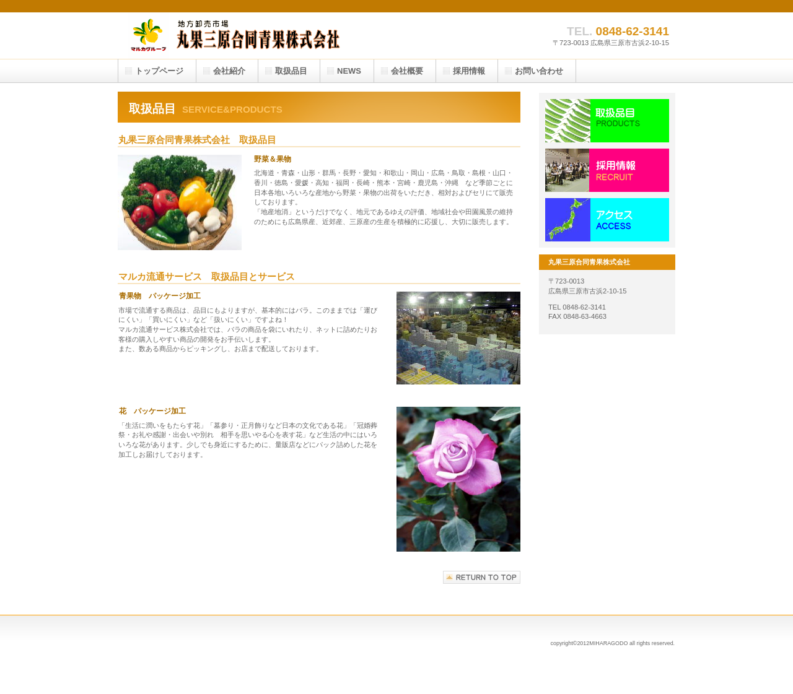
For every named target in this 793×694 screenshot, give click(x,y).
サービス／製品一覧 (607, 120)
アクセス (607, 219)
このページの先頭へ (481, 577)
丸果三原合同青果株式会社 (242, 35)
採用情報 (607, 170)
